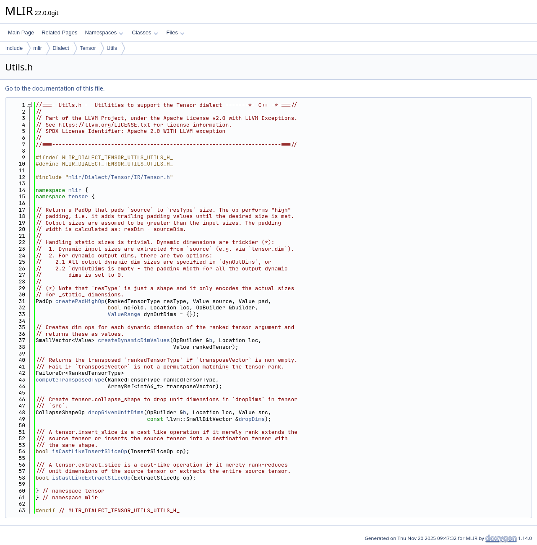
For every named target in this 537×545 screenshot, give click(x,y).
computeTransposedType (70, 379)
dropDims (252, 419)
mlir (37, 48)
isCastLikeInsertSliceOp (89, 451)
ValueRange (124, 314)
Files (176, 32)
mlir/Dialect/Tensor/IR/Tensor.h (119, 177)
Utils (112, 48)
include (14, 48)
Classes (145, 32)
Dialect (60, 48)
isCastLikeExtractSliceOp (91, 477)
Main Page (21, 32)
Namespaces (104, 32)
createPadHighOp (79, 301)
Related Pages (59, 32)
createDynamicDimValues (134, 340)
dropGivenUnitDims (116, 412)
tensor (78, 196)
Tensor (88, 48)
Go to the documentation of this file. (54, 88)
